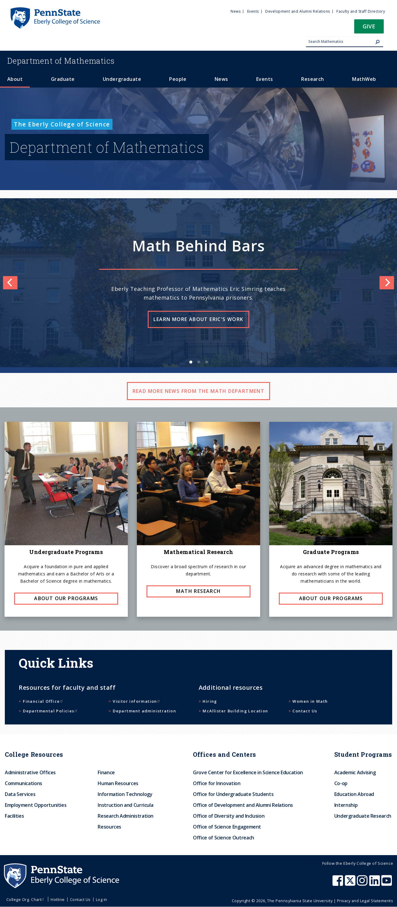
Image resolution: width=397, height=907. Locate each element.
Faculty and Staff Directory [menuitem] (360, 11)
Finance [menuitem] (106, 772)
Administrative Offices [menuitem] (30, 772)
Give (369, 26)
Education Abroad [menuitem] (354, 794)
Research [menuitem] (312, 79)
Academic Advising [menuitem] (355, 772)
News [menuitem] (236, 11)
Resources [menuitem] (109, 826)
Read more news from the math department (199, 391)
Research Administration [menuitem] (125, 816)
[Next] (387, 282)
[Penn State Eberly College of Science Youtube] (387, 883)
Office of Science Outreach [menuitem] (223, 837)
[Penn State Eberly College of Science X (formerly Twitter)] (351, 883)
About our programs (66, 598)
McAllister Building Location (235, 711)
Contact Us (304, 711)
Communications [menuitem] (23, 783)
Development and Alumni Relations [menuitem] (297, 11)
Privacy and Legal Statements (365, 900)
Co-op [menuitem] (341, 783)
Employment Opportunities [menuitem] (35, 805)
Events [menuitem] (253, 11)
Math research (198, 591)
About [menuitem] (15, 79)
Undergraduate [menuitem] (122, 79)
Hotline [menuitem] (58, 899)
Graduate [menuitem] (63, 79)
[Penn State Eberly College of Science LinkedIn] (375, 883)
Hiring (210, 701)
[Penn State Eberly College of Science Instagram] (363, 883)
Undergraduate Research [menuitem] (362, 816)
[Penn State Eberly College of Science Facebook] (338, 883)
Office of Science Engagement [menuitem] (227, 826)
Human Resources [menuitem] (118, 783)
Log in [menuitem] (101, 899)
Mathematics (61, 61)
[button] (369, 28)
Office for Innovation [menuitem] (216, 783)
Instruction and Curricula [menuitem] (125, 805)
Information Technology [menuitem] (125, 794)
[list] (198, 282)
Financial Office (43, 701)
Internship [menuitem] (346, 805)
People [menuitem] (177, 79)
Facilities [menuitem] (14, 816)
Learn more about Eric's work (198, 319)
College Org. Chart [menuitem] (26, 899)
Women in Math (310, 701)
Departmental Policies (50, 711)
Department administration (144, 711)
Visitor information (137, 701)
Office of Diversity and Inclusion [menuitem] (228, 816)
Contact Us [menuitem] (80, 899)
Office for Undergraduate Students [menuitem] (233, 794)
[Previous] (10, 282)
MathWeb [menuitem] (364, 79)
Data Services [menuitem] (20, 794)
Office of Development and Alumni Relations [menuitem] (243, 805)
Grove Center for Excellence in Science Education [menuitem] (248, 772)
